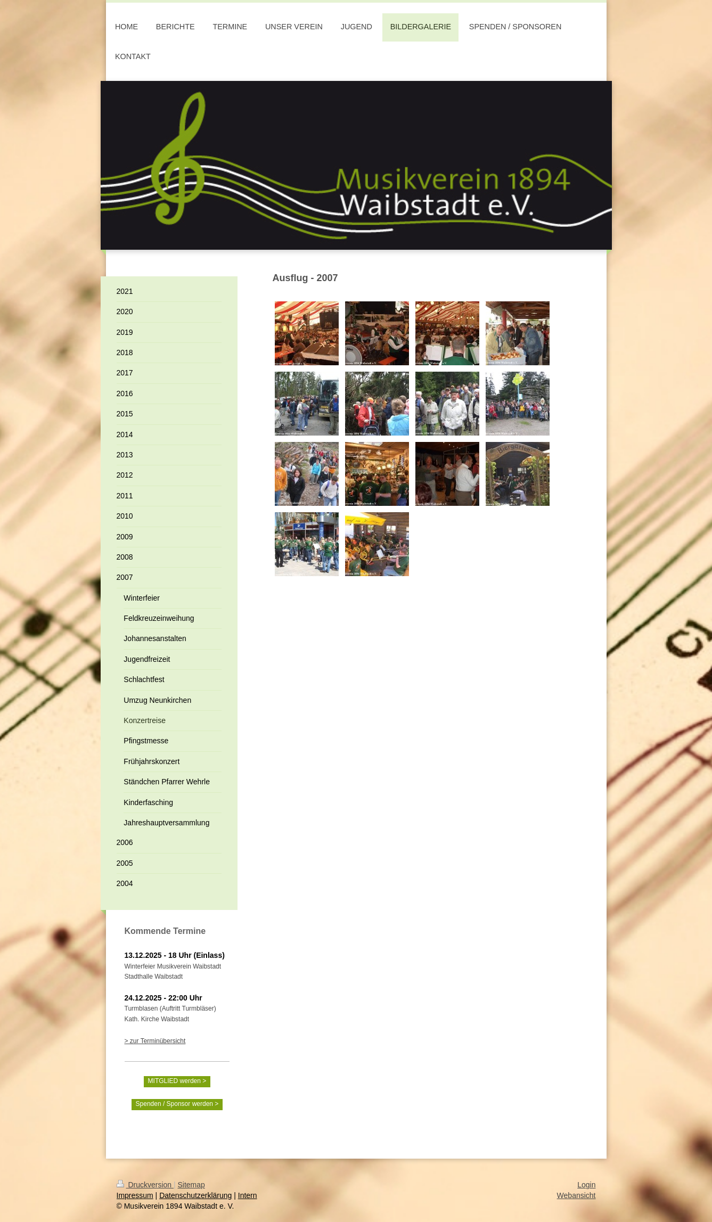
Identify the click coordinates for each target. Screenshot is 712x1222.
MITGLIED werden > (177, 1081)
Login (586, 1184)
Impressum (135, 1195)
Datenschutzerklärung (195, 1195)
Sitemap (191, 1184)
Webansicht (576, 1195)
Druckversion (145, 1184)
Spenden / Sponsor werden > (177, 1104)
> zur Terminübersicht (155, 1041)
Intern (247, 1195)
